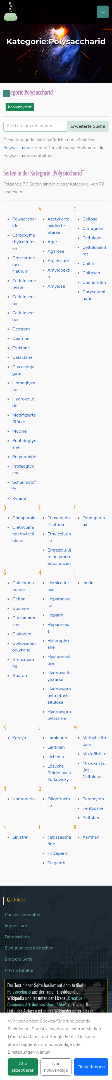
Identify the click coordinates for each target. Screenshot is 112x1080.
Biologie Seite (18, 959)
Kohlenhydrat (20, 107)
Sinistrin (20, 837)
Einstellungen (91, 1067)
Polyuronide (24, 457)
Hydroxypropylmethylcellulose (59, 695)
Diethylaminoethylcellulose (23, 534)
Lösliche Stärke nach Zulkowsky (59, 773)
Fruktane (21, 348)
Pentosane (93, 808)
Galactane (22, 357)
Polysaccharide (18, 148)
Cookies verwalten (23, 915)
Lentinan (56, 747)
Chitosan (91, 273)
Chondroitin (94, 282)
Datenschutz (17, 937)
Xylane (19, 498)
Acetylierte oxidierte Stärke (58, 225)
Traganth (56, 863)
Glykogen (21, 634)
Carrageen (92, 228)
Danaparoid (23, 518)
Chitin (88, 263)
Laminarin (57, 738)
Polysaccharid (19, 991)
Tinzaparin (57, 853)
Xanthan (90, 837)
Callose (89, 219)
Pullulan (90, 818)
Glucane (20, 608)
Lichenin (55, 757)
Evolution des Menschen (29, 948)
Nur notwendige (56, 1067)
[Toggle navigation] (103, 12)
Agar (52, 242)
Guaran (19, 676)
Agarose (55, 251)
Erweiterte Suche (88, 126)
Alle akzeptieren (23, 1067)
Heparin (55, 615)
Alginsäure (58, 261)
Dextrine (20, 338)
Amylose (56, 286)
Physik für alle (19, 970)
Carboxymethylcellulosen (23, 242)
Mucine (19, 431)
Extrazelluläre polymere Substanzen (59, 557)
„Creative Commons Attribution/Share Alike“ (44, 1001)
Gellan (18, 599)
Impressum (16, 926)
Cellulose (91, 238)
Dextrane (21, 329)
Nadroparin (23, 799)
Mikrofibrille (94, 754)
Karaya (19, 738)
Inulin (88, 583)
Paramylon (93, 799)
